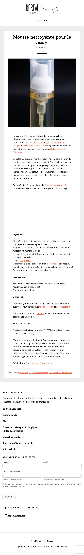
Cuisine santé (9, 414)
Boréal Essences (42, 8)
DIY (30, 372)
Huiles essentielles (40, 372)
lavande (52, 263)
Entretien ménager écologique (19, 427)
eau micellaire (36, 142)
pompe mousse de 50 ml (57, 185)
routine (40, 313)
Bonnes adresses (11, 408)
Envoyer (9, 497)
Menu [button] (44, 20)
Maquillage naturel (13, 436)
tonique (43, 306)
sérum (50, 306)
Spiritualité (8, 449)
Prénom (6, 462)
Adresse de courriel (11, 472)
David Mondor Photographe (39, 363)
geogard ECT (25, 260)
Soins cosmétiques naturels (60, 372)
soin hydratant (63, 306)
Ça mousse (23, 372)
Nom (45, 462)
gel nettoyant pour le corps (35, 145)
